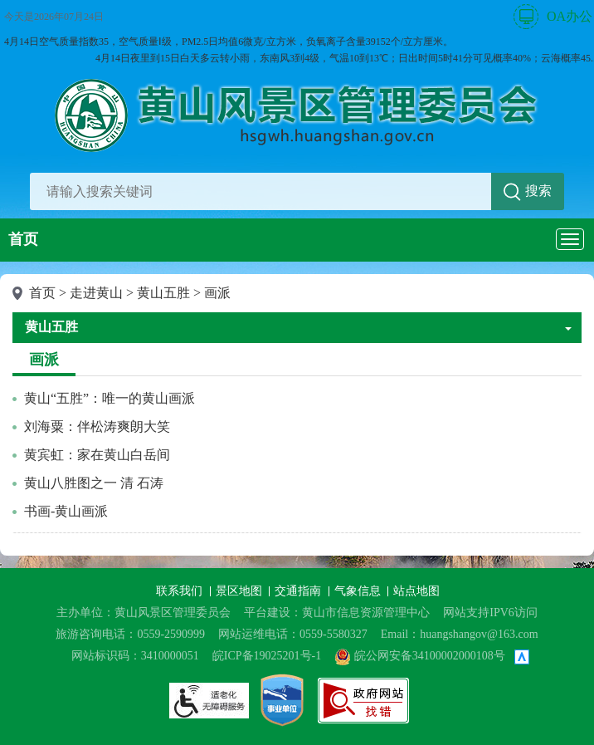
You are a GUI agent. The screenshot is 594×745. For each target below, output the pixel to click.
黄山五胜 (163, 293)
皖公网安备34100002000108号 (419, 655)
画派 (217, 293)
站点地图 (416, 591)
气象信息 (359, 591)
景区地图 (240, 591)
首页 (23, 239)
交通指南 (299, 591)
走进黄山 (96, 293)
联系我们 (181, 591)
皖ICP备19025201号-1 (266, 655)
